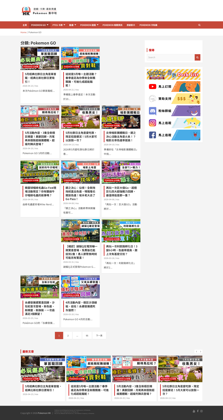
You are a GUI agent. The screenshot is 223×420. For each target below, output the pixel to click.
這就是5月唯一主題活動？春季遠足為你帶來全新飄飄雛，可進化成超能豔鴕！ (81, 79)
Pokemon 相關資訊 (112, 24)
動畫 (71, 24)
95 (87, 335)
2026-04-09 (28, 199)
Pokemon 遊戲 (88, 24)
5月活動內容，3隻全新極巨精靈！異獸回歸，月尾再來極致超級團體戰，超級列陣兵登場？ (40, 138)
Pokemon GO (38, 24)
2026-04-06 (109, 199)
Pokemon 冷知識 (148, 24)
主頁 (25, 24)
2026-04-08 (68, 203)
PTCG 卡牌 (57, 24)
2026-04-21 (68, 89)
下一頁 (99, 335)
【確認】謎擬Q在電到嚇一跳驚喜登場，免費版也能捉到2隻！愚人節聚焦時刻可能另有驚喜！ (81, 251)
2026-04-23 (28, 85)
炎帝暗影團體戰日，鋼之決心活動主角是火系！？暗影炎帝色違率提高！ (121, 136)
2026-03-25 (28, 318)
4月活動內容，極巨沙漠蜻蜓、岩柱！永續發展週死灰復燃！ (81, 306)
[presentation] (196, 352)
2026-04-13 (68, 144)
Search (197, 57)
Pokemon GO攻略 (30, 66)
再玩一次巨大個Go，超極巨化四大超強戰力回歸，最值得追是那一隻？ (121, 191)
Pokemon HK (44, 412)
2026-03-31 (68, 261)
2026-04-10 (109, 144)
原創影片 (131, 24)
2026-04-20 (28, 148)
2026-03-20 (68, 314)
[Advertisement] (142, 10)
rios (36, 85)
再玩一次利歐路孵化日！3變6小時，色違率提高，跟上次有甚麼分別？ (121, 250)
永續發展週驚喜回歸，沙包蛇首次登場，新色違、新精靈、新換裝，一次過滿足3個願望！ (40, 308)
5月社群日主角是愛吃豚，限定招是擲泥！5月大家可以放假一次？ (81, 136)
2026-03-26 (109, 258)
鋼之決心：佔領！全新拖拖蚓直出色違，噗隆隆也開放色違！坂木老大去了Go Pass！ (80, 193)
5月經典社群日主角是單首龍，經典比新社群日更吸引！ (40, 77)
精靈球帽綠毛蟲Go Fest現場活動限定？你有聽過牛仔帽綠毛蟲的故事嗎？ (40, 191)
